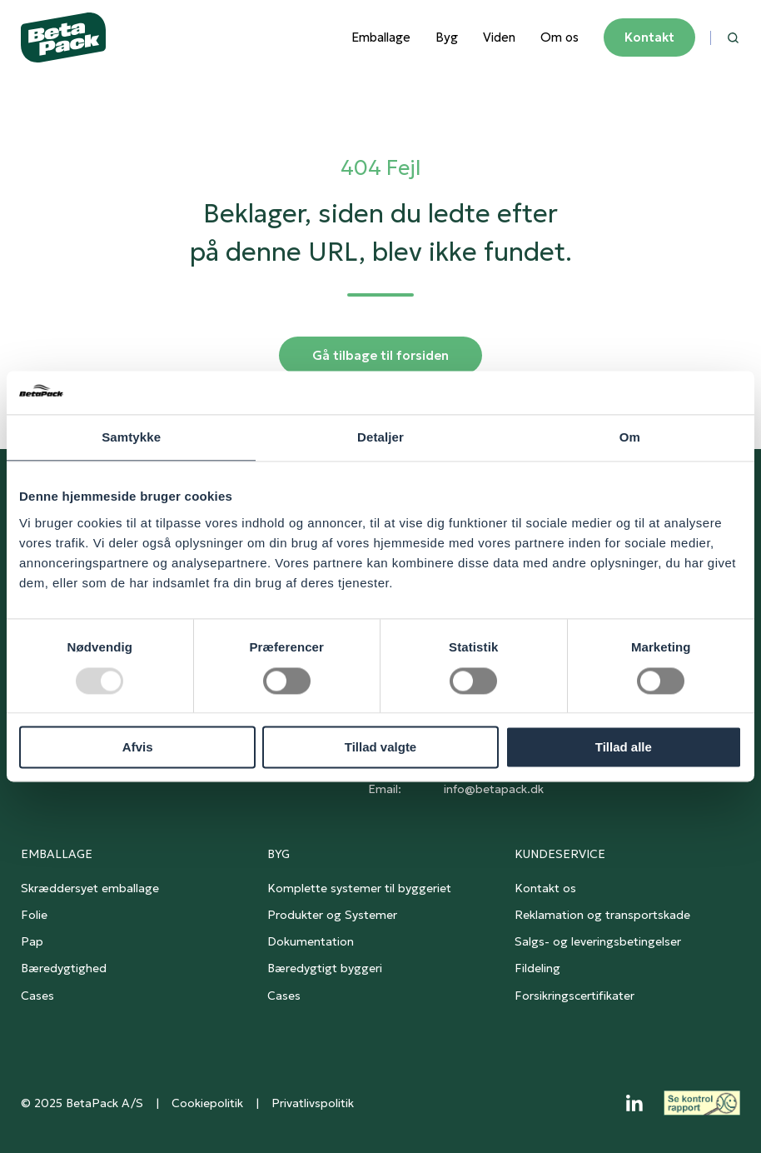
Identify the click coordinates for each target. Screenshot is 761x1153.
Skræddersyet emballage (90, 888)
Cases (37, 995)
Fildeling (537, 968)
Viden (499, 37)
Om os (559, 37)
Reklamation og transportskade (602, 914)
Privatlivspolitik (312, 1103)
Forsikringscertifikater (574, 995)
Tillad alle (623, 748)
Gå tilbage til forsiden (380, 355)
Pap (32, 941)
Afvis (137, 748)
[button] (733, 38)
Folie (34, 914)
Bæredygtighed (64, 968)
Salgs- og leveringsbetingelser (598, 941)
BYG (278, 853)
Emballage (380, 37)
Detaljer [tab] (380, 438)
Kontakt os (545, 888)
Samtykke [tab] (131, 438)
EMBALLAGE (56, 853)
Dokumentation (310, 941)
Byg (446, 37)
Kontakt (649, 37)
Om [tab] (629, 438)
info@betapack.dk (494, 788)
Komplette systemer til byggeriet (359, 888)
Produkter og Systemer (332, 914)
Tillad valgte (380, 748)
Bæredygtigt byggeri (324, 968)
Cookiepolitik (207, 1103)
